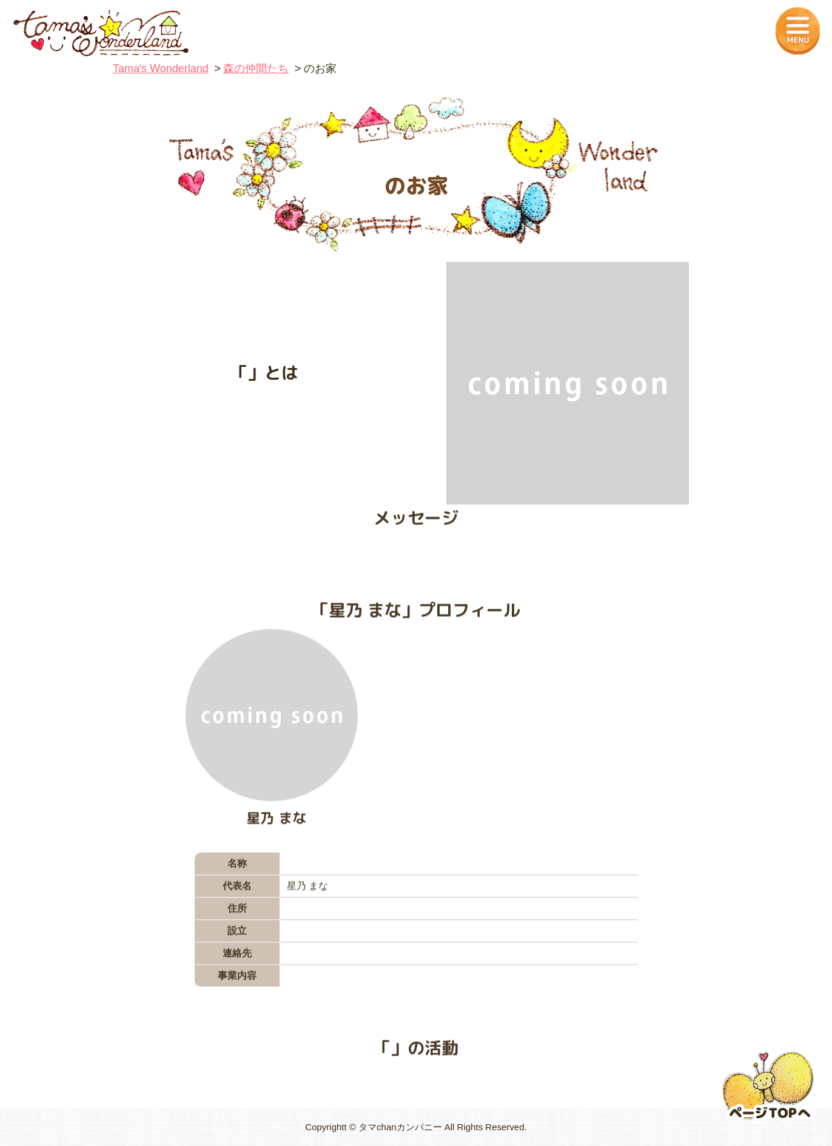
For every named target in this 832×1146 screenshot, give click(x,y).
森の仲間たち (256, 68)
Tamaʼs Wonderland (161, 68)
